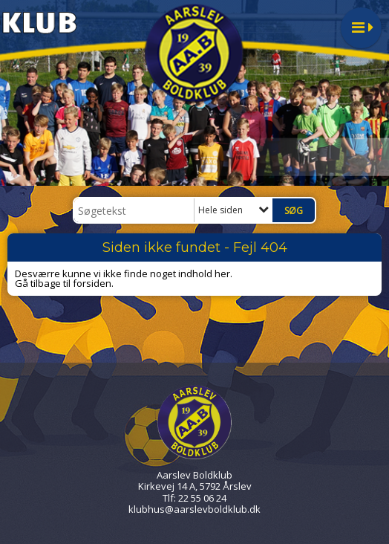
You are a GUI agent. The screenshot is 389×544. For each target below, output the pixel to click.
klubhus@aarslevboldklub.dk (194, 509)
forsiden (92, 283)
